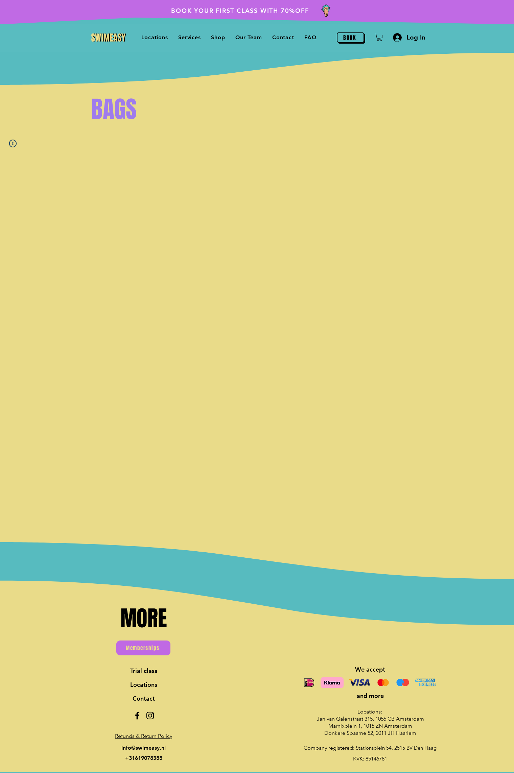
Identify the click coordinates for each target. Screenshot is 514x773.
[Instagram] (150, 715)
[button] (218, 37)
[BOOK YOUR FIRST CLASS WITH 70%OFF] (257, 10)
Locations (143, 685)
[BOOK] (350, 37)
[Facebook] (137, 715)
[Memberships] (143, 648)
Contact (144, 698)
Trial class (143, 671)
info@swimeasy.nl (143, 748)
